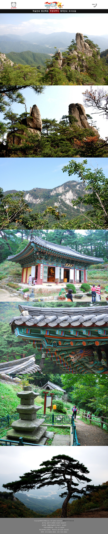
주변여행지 (54, 11)
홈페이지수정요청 (68, 521)
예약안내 (64, 11)
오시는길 (72, 11)
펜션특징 (45, 11)
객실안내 (36, 11)
